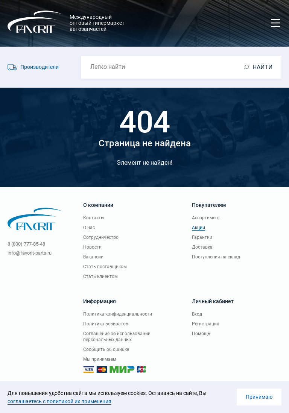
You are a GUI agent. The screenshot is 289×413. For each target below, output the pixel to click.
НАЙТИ (262, 67)
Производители (39, 67)
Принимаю (259, 397)
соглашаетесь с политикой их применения (59, 401)
